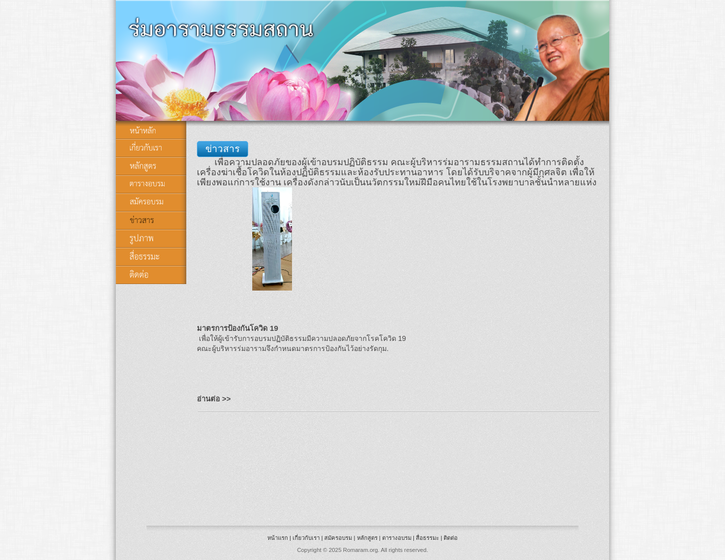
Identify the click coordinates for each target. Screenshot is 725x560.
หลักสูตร (367, 538)
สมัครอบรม (338, 538)
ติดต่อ (451, 538)
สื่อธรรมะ (427, 538)
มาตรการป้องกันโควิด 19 (237, 328)
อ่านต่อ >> (214, 399)
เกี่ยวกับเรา (306, 538)
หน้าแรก (277, 538)
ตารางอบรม (396, 538)
